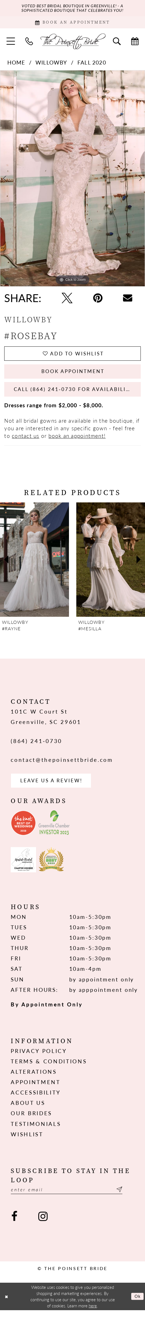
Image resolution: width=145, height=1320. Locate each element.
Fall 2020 (91, 64)
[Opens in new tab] (23, 831)
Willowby (51, 64)
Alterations (34, 1080)
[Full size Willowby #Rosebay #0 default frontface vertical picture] (72, 181)
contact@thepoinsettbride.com (62, 767)
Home (16, 64)
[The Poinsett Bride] (72, 43)
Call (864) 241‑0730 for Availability (78, 396)
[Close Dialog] (6, 1306)
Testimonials (36, 1132)
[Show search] (117, 43)
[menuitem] (10, 43)
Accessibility (36, 1101)
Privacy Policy (39, 1060)
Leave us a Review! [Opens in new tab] (55, 788)
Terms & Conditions (49, 1070)
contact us (25, 443)
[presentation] (34, 567)
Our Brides (31, 1122)
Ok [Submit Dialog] (136, 1306)
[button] (10, 43)
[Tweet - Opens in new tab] (67, 300)
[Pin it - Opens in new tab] (98, 300)
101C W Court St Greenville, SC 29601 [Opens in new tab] (46, 724)
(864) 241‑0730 (36, 748)
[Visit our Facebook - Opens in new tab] (14, 1226)
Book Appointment (73, 376)
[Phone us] (29, 43)
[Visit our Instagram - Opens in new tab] (43, 1226)
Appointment (35, 1091)
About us (28, 1112)
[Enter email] (72, 1199)
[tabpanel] (72, 181)
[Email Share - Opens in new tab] (127, 300)
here (93, 1315)
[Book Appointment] (72, 24)
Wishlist (27, 1143)
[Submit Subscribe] (129, 1199)
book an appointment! (77, 443)
